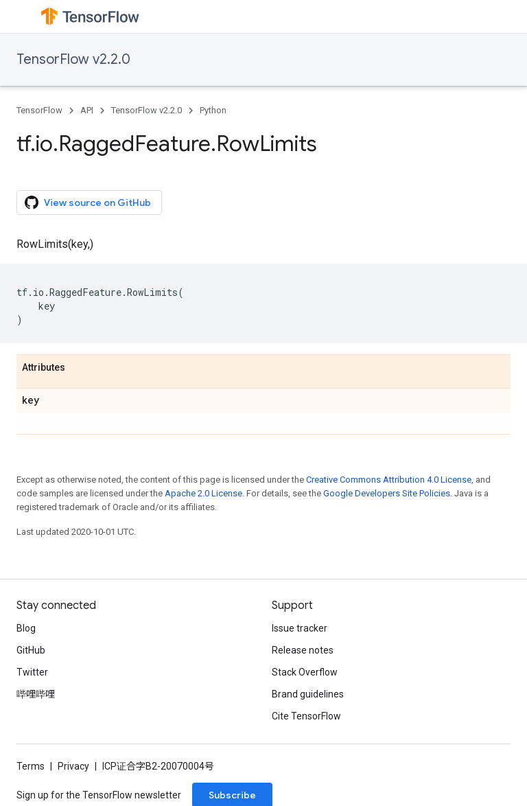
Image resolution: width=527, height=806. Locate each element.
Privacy (73, 766)
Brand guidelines (308, 694)
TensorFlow (39, 110)
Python (213, 110)
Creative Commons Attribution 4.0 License (388, 479)
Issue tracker (299, 628)
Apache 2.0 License (203, 493)
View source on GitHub (88, 202)
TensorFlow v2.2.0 (73, 59)
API (86, 110)
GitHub (30, 650)
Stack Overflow (305, 672)
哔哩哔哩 (35, 694)
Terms (30, 766)
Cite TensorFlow (306, 716)
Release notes (302, 650)
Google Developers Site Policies (386, 493)
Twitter (32, 672)
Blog (26, 628)
